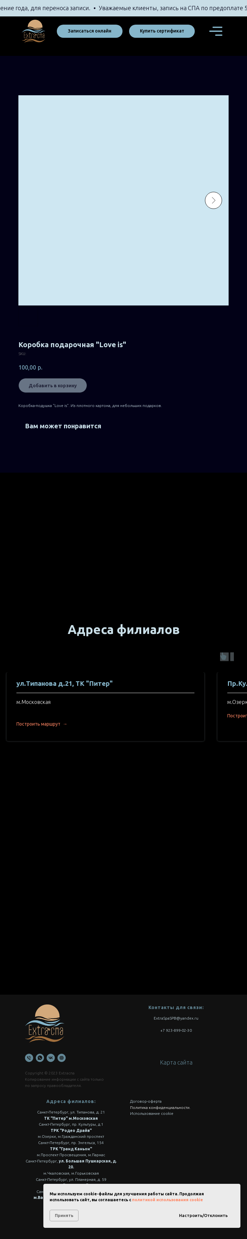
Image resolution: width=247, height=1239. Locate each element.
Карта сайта (176, 1062)
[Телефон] (29, 1058)
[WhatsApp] (40, 1058)
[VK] (51, 1058)
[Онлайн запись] (61, 1058)
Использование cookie (151, 1113)
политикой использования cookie (167, 1200)
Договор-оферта (146, 1101)
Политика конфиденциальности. (160, 1107)
